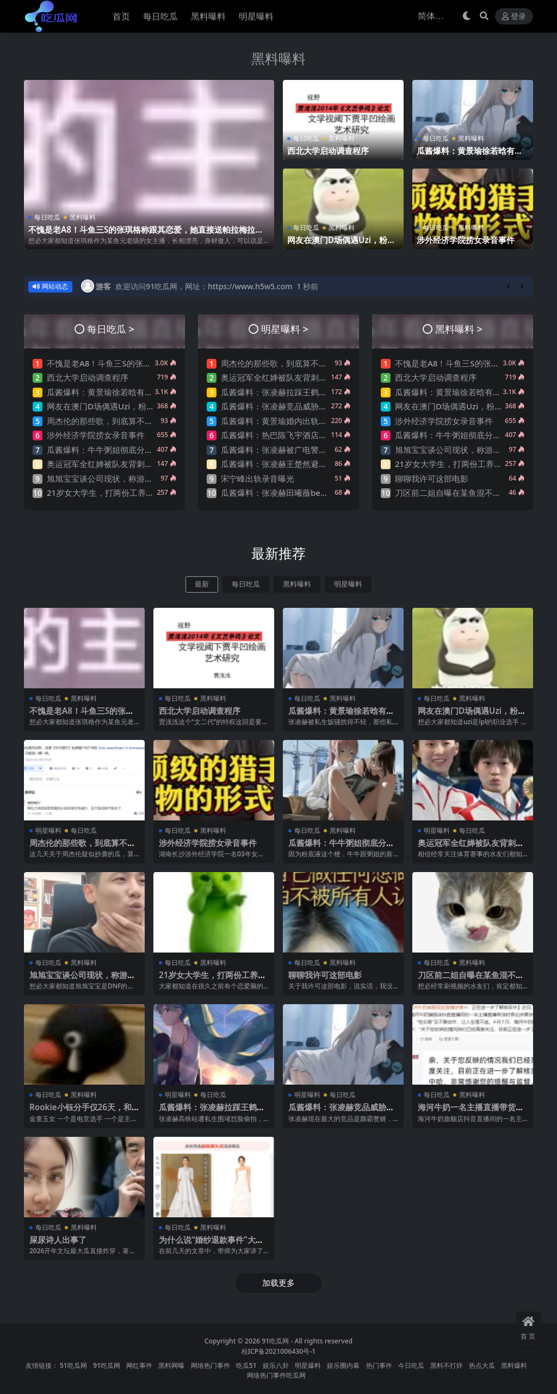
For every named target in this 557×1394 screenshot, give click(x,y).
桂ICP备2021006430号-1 (279, 1351)
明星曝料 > (284, 328)
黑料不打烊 (446, 1365)
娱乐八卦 (276, 1365)
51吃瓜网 (73, 1365)
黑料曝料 (278, 58)
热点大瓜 (482, 1365)
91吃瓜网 (275, 1341)
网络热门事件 (210, 1365)
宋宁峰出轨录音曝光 (257, 478)
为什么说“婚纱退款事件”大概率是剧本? (211, 1244)
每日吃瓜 (47, 217)
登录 (514, 17)
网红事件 (139, 1365)
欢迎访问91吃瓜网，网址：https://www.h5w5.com (203, 286)
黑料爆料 (514, 1365)
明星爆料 (308, 1365)
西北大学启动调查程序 (328, 150)
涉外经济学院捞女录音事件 (466, 239)
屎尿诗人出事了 (57, 1239)
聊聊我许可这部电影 (431, 478)
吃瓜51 (246, 1365)
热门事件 (379, 1365)
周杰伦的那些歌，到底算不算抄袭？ (112, 420)
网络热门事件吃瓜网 (276, 1375)
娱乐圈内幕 (343, 1365)
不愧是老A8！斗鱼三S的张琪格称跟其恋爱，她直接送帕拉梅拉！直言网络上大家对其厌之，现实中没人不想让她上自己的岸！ (145, 234)
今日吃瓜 (411, 1365)
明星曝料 (348, 584)
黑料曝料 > (458, 328)
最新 (202, 584)
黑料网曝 (171, 1365)
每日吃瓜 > (110, 328)
